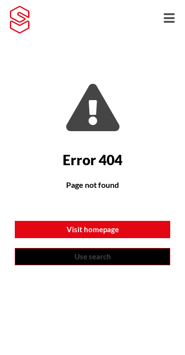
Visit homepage (93, 229)
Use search (92, 256)
